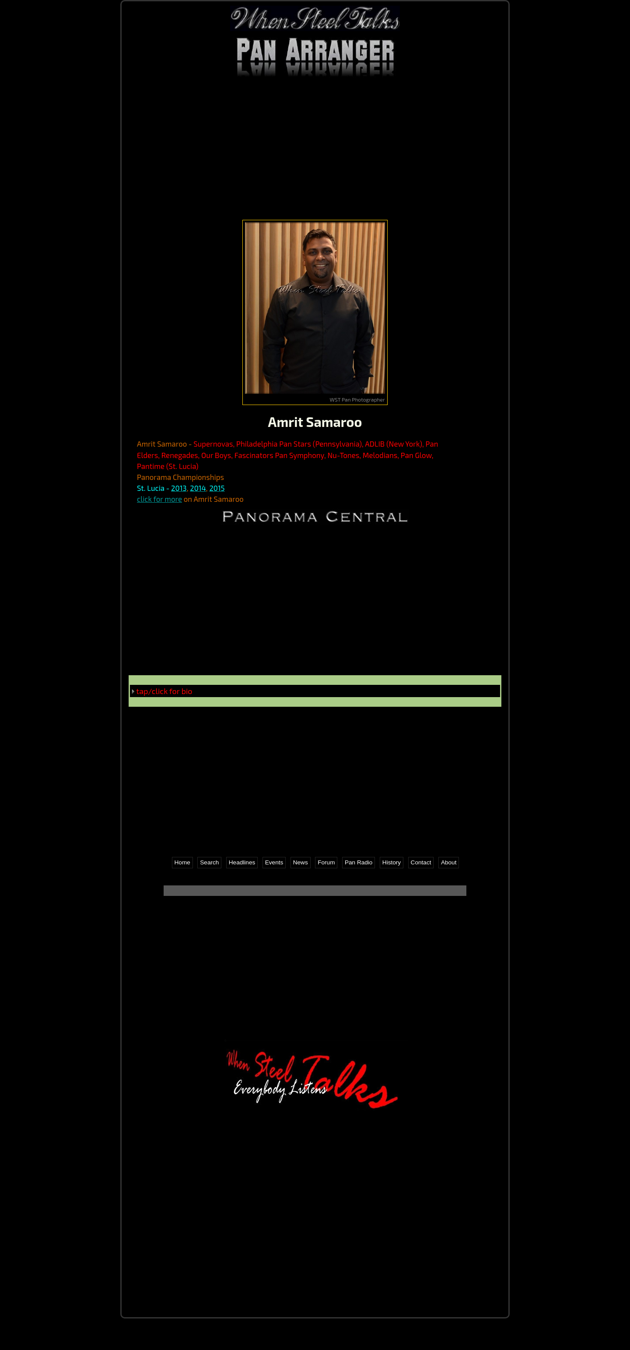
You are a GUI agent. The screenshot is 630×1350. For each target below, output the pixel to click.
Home (182, 862)
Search (209, 862)
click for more (159, 498)
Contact (421, 862)
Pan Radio (358, 862)
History (391, 862)
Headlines (242, 862)
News (300, 862)
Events (274, 862)
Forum (326, 862)
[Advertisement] (315, 148)
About (449, 862)
